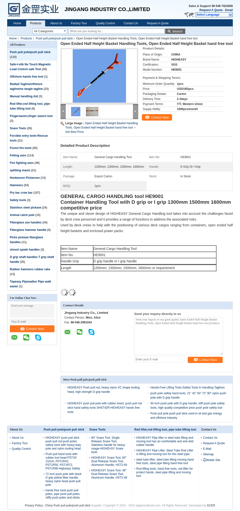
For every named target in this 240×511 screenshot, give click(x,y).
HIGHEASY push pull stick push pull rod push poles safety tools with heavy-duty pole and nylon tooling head (63, 443)
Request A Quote (210, 10)
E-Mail (207, 448)
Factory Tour (79, 23)
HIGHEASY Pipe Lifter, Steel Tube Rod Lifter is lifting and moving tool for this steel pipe (164, 452)
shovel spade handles (25, 249)
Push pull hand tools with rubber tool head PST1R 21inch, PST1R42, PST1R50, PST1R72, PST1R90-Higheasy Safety (63, 461)
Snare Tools (18, 128)
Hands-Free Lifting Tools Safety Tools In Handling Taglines (187, 387)
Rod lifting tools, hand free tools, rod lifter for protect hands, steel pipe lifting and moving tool (164, 472)
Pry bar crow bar (21, 192)
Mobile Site (211, 460)
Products (35, 23)
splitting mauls (20, 170)
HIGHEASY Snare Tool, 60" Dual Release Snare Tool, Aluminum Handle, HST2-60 (109, 461)
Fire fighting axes (22, 163)
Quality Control (105, 23)
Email (229, 10)
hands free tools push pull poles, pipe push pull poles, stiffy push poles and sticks (63, 494)
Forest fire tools (21, 148)
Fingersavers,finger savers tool (31, 116)
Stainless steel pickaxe (25, 207)
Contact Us (131, 23)
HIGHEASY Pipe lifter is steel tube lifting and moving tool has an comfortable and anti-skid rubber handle (164, 441)
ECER (211, 505)
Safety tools (18, 200)
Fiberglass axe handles (26, 222)
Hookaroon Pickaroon (25, 177)
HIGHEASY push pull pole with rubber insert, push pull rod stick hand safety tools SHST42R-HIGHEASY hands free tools (104, 408)
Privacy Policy (34, 505)
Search (177, 31)
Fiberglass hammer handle (28, 230)
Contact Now (32, 329)
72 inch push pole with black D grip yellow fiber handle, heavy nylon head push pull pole (64, 479)
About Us (56, 23)
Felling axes (18, 155)
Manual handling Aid (24, 96)
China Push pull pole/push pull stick (67, 505)
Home (17, 23)
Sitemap (208, 454)
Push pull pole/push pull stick (54, 38)
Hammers (16, 185)
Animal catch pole (22, 215)
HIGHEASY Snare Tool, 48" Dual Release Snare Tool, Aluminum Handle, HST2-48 (109, 474)
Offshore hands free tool (26, 76)
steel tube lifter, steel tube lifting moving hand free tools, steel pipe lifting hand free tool (165, 461)
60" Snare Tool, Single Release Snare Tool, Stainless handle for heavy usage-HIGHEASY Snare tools (108, 445)
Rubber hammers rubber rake (30, 269)
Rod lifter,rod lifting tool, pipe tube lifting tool (165, 429)
